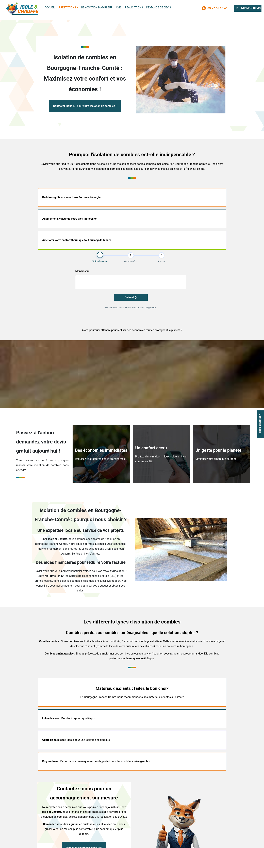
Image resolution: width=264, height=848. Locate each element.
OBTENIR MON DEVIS (248, 8)
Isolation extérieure (95, 790)
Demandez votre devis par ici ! (84, 754)
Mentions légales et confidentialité (119, 842)
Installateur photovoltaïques (147, 785)
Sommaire (159, 842)
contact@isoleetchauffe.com (183, 814)
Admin (146, 842)
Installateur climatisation (98, 785)
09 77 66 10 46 (151, 814)
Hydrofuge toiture (189, 785)
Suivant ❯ (202, 237)
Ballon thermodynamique (51, 790)
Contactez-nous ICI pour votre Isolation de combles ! (85, 106)
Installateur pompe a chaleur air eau (56, 785)
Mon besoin (198, 210)
